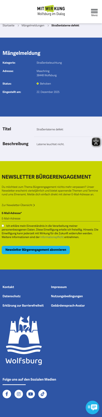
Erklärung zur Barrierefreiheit (23, 306)
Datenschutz (12, 296)
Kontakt (8, 287)
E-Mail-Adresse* (12, 213)
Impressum (59, 287)
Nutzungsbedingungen (67, 296)
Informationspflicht (52, 237)
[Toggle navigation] (94, 11)
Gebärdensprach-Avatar (68, 306)
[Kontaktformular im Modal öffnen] (92, 407)
